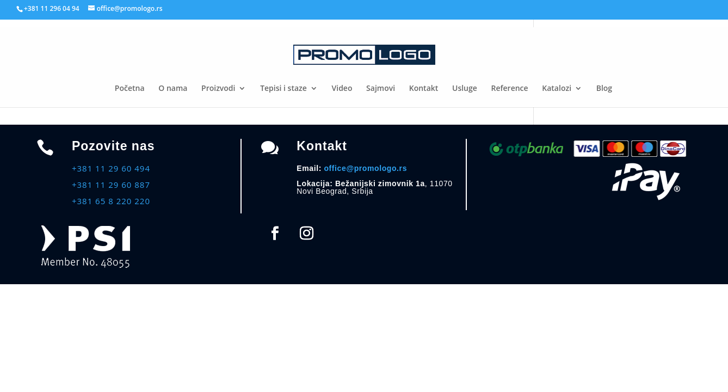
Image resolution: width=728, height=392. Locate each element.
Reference (509, 88)
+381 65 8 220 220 (111, 200)
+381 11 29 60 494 (111, 168)
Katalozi (556, 88)
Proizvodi (218, 88)
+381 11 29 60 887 (111, 184)
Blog (604, 88)
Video (342, 88)
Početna (130, 88)
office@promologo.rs (365, 168)
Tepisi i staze (283, 88)
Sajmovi (380, 88)
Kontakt (424, 88)
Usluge (464, 88)
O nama (172, 88)
